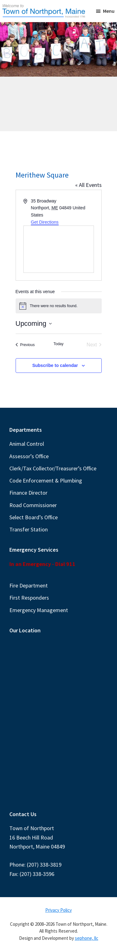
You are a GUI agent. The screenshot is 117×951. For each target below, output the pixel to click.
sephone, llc (86, 938)
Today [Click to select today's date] (58, 344)
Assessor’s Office (29, 456)
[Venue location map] (59, 249)
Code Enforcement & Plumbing (45, 480)
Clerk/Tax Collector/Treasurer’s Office (52, 468)
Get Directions (45, 222)
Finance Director (28, 492)
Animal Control (26, 443)
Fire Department (28, 585)
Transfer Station (28, 529)
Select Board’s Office (33, 517)
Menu (109, 11)
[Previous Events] (25, 344)
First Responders (29, 597)
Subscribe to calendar (55, 365)
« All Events (88, 184)
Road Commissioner (33, 505)
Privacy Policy (58, 910)
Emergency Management (38, 610)
